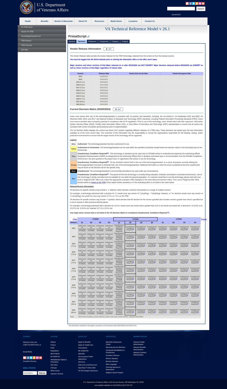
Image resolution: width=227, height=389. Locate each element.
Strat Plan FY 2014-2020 (86, 368)
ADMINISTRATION (140, 336)
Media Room (116, 21)
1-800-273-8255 (28, 345)
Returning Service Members (115, 347)
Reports (26, 41)
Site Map (24, 50)
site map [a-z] (176, 14)
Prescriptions (82, 348)
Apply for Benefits (84, 342)
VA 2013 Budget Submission (88, 371)
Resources (99, 21)
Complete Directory (29, 361)
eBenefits (81, 354)
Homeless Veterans (112, 355)
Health (28, 21)
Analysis (125, 41)
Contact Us (150, 21)
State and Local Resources (87, 365)
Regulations (55, 351)
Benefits (44, 21)
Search (27, 32)
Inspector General (57, 374)
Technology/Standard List (31, 36)
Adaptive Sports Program (114, 372)
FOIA (52, 348)
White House (55, 371)
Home (27, 27)
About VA (82, 21)
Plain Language (111, 364)
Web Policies (55, 354)
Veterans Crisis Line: (30, 342)
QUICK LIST (82, 336)
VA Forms (81, 362)
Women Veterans (112, 358)
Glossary (26, 45)
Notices (53, 342)
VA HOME (54, 336)
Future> (204, 219)
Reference (92, 41)
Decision (81, 41)
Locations (133, 21)
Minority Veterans (112, 361)
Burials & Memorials (63, 21)
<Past (75, 219)
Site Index (54, 365)
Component (104, 41)
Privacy (53, 345)
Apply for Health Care (85, 345)
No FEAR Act (55, 356)
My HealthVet (83, 351)
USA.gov (54, 368)
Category (115, 41)
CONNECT (27, 336)
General (72, 41)
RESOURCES (111, 336)
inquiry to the (98, 182)
